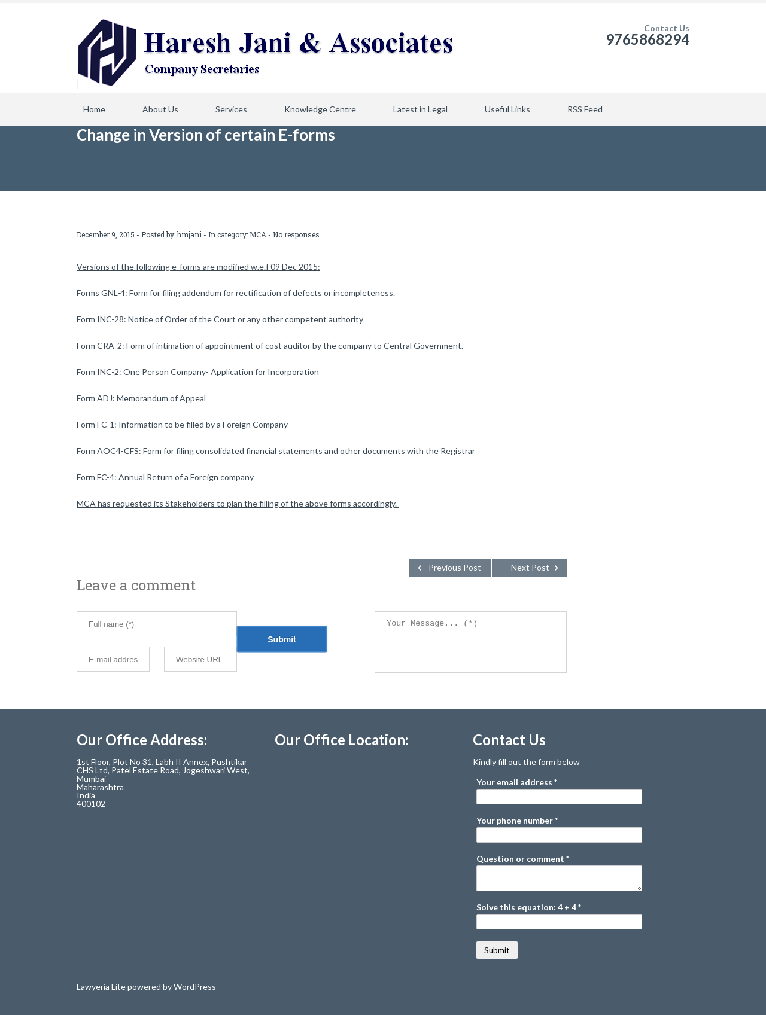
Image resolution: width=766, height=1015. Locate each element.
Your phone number (517, 820)
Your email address (516, 782)
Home (94, 109)
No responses (296, 234)
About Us (160, 109)
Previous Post (454, 567)
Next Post (530, 567)
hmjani (189, 234)
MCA (258, 234)
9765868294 (647, 39)
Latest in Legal (420, 109)
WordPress (194, 987)
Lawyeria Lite (102, 987)
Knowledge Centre (320, 109)
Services (231, 109)
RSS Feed (585, 109)
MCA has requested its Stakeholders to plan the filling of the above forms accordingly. (238, 503)
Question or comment (522, 859)
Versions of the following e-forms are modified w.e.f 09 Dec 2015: (198, 266)
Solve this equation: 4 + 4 (528, 907)
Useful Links (507, 109)
